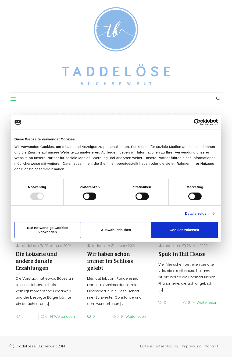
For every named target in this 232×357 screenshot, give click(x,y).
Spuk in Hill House (182, 254)
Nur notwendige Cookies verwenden (47, 230)
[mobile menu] (13, 99)
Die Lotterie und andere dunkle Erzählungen (36, 261)
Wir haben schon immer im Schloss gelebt (110, 261)
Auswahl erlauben (116, 230)
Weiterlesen (64, 316)
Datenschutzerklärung (159, 346)
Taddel (26, 245)
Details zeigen (197, 213)
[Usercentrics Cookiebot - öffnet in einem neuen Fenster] (197, 122)
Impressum (191, 346)
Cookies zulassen (184, 230)
